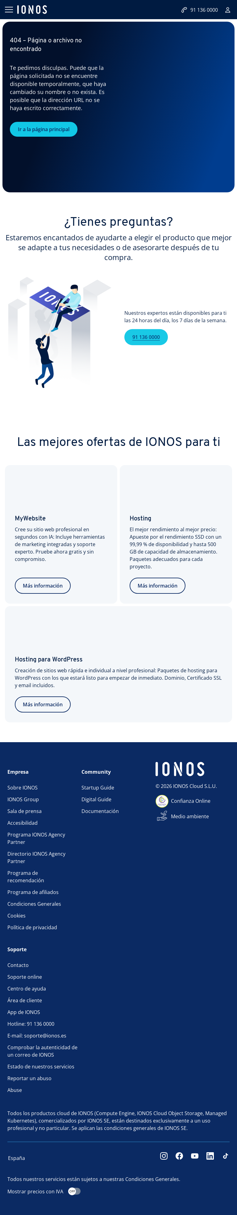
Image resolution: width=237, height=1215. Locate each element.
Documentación (100, 811)
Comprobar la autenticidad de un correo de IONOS (42, 1051)
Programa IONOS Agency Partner (36, 838)
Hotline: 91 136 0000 (30, 1023)
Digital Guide (96, 799)
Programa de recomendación (25, 877)
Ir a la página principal (43, 129)
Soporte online (24, 976)
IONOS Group (23, 799)
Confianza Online (190, 801)
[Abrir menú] (8, 9)
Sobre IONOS (22, 787)
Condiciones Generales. (152, 1179)
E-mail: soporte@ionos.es (36, 1035)
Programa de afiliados (33, 892)
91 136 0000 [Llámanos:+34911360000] (199, 9)
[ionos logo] (32, 9)
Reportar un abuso (29, 1078)
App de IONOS (23, 1012)
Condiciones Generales (34, 904)
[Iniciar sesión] (228, 10)
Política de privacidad (32, 927)
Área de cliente (24, 1000)
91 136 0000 (146, 347)
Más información (43, 585)
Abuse (14, 1090)
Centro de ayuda (26, 988)
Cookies (16, 915)
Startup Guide (97, 787)
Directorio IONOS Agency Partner (36, 857)
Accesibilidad (22, 822)
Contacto (18, 965)
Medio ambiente (190, 816)
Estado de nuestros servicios (40, 1066)
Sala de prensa (24, 811)
